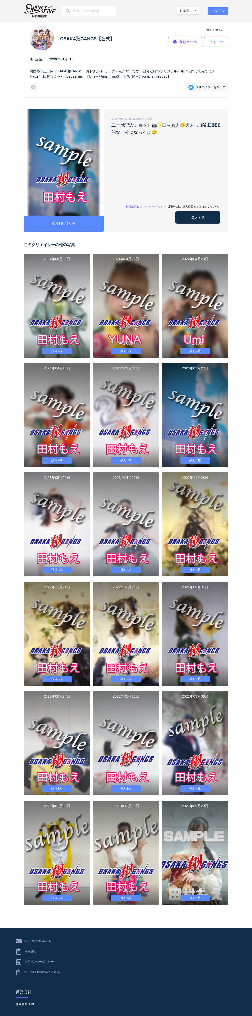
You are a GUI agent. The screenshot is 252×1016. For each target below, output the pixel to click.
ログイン (218, 11)
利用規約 (131, 206)
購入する (198, 218)
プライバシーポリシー (152, 206)
